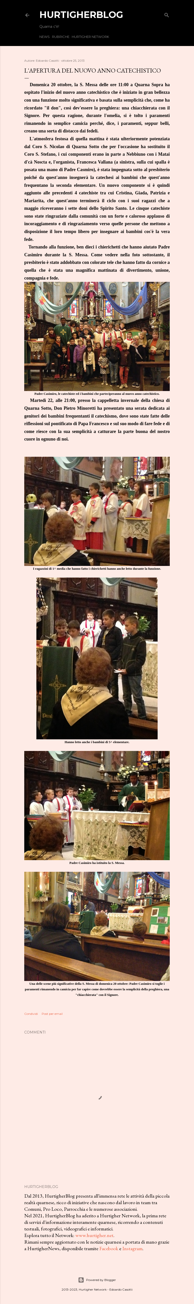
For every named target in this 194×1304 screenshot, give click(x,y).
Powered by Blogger (97, 1280)
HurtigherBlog (81, 14)
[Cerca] (167, 14)
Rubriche (60, 37)
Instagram (132, 1248)
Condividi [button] (31, 1014)
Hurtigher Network (90, 37)
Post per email (52, 1014)
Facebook (108, 1248)
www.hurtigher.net (94, 1235)
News (44, 37)
